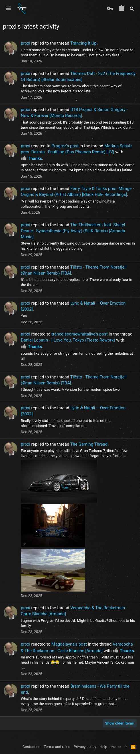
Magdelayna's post (69, 644)
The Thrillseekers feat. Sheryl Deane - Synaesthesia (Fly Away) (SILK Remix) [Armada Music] (73, 230)
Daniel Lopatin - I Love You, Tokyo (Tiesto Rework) (68, 340)
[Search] (132, 9)
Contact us (31, 747)
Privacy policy (85, 747)
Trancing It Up (83, 43)
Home (116, 747)
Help (103, 747)
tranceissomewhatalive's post (80, 334)
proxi (25, 43)
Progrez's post (65, 145)
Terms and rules (57, 747)
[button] (8, 8)
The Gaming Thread (88, 444)
